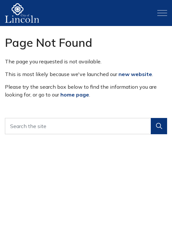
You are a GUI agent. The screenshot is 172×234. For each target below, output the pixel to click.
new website (135, 74)
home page (74, 94)
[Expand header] (162, 13)
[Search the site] (86, 126)
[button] (159, 126)
